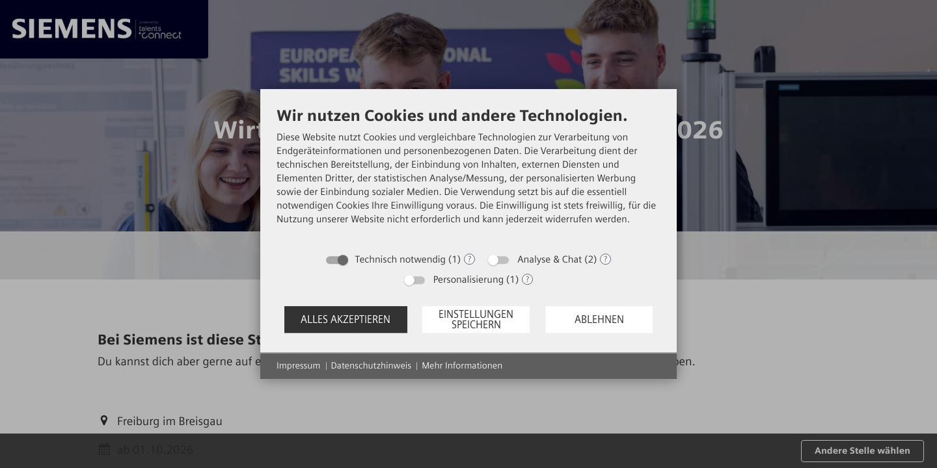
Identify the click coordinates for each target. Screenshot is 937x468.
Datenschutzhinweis (371, 365)
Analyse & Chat (549, 259)
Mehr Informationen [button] (462, 365)
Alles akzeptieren (345, 319)
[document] (468, 176)
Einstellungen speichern (476, 319)
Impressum (299, 365)
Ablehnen (599, 319)
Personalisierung (468, 279)
